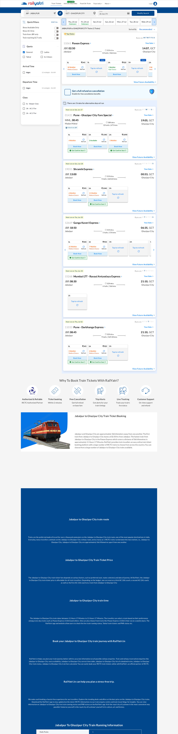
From (27, 11)
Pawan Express (76, 43)
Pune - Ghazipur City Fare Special (88, 115)
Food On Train (85, 3)
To (66, 11)
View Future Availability (145, 82)
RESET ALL (54, 22)
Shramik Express (79, 169)
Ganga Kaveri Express (81, 222)
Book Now (76, 74)
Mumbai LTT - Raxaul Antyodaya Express (92, 276)
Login (153, 3)
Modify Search (143, 13)
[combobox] (40, 13)
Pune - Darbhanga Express (84, 327)
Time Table (150, 43)
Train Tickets (56, 3)
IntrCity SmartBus (70, 3)
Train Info (98, 3)
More (107, 3)
